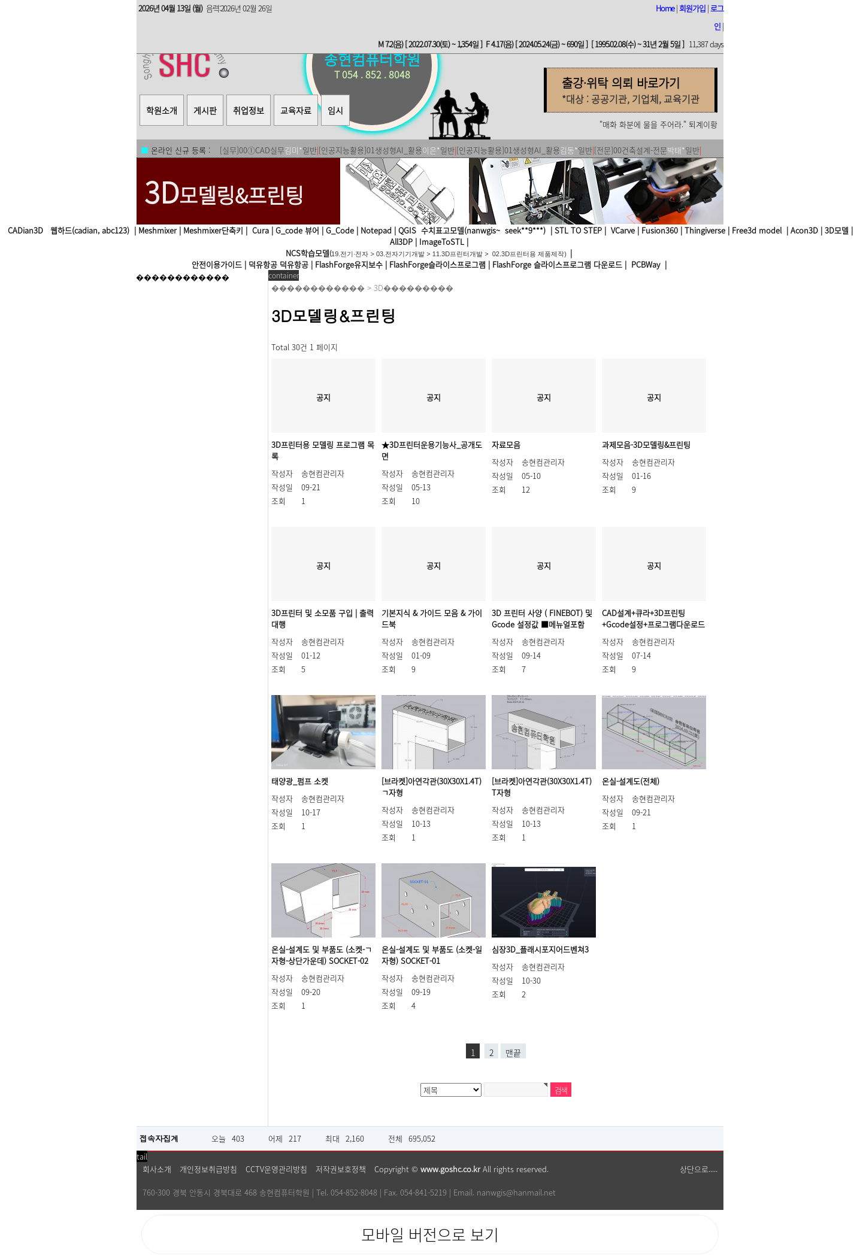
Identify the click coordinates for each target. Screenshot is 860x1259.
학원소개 (161, 110)
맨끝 (513, 1052)
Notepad (376, 230)
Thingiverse (705, 230)
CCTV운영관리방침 (276, 1169)
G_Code (340, 230)
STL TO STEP (578, 230)
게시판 (205, 110)
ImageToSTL (441, 241)
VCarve (623, 230)
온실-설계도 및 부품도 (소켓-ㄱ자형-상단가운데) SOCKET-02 (321, 955)
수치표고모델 (442, 230)
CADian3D (25, 230)
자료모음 (506, 444)
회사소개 (157, 1169)
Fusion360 (659, 230)
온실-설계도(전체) (630, 781)
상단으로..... (698, 1169)
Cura (260, 230)
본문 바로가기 (0, 11)
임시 (335, 110)
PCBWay (645, 264)
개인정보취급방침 (208, 1169)
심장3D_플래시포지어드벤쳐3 (540, 949)
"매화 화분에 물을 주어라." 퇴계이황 (658, 124)
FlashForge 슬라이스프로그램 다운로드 (557, 264)
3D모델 (837, 230)
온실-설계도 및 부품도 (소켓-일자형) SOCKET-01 (431, 955)
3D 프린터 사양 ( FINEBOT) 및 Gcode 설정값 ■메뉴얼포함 (542, 618)
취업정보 (248, 110)
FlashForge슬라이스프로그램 (437, 264)
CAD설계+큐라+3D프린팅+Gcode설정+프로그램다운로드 (653, 618)
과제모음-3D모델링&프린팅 (646, 444)
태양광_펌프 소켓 (299, 781)
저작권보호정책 (341, 1169)
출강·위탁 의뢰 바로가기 (621, 83)
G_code (288, 230)
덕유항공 (263, 264)
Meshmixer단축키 (213, 230)
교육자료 (295, 110)
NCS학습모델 (307, 253)
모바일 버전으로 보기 (430, 1234)
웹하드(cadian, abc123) (88, 230)
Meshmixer (157, 230)
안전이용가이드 (217, 264)
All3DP (401, 241)
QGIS (407, 230)
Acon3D (804, 230)
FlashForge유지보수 (349, 264)
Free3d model (755, 230)
